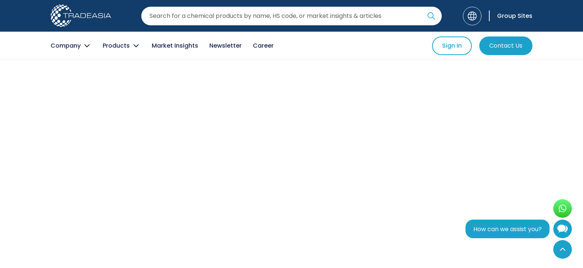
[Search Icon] (431, 17)
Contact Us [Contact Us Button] (505, 45)
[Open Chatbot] (562, 230)
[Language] (472, 16)
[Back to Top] (562, 249)
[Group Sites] (510, 15)
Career (263, 45)
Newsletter (225, 45)
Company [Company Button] (71, 45)
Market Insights (175, 45)
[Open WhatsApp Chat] (562, 208)
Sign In (452, 45)
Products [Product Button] (122, 45)
